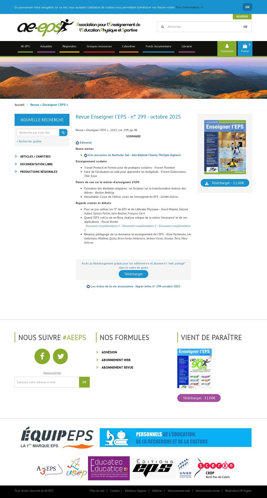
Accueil (19, 105)
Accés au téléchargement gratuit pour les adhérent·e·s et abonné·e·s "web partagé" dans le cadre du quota (133, 265)
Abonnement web (116, 360)
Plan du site (97, 491)
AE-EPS (25, 46)
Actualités (46, 46)
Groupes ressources (99, 46)
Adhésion (109, 352)
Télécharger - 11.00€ (227, 182)
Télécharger (133, 274)
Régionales (69, 46)
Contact (114, 491)
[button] (245, 48)
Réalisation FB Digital (238, 491)
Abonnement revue (117, 367)
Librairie (187, 46)
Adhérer (242, 16)
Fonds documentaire (158, 46)
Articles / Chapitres (35, 156)
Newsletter (52, 373)
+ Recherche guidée (29, 141)
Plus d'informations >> (189, 7)
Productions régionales (38, 172)
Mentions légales (135, 491)
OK (247, 7)
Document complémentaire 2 (139, 226)
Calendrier (128, 46)
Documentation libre (36, 164)
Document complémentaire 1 (103, 226)
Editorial (84, 142)
